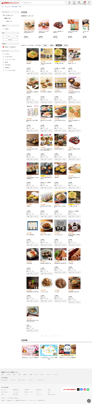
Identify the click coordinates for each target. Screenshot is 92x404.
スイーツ (26, 394)
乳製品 (49, 389)
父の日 (14, 374)
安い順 (65, 45)
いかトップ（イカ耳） (44, 291)
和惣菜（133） (7, 18)
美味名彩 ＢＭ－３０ (72, 63)
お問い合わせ (16, 398)
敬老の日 (25, 374)
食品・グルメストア (22, 380)
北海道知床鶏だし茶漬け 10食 (73, 291)
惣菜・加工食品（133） (8, 15)
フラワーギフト (39, 394)
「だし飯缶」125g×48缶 (58, 63)
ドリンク (37, 392)
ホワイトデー (56, 374)
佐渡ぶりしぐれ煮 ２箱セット (45, 234)
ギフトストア (13, 380)
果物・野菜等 (38, 389)
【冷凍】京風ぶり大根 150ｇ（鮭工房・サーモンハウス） (33, 321)
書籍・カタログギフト (52, 394)
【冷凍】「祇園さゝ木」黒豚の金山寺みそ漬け (32, 92)
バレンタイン (49, 374)
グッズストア (30, 380)
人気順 (45, 45)
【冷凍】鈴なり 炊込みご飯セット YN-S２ (46, 64)
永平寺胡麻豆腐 (29, 263)
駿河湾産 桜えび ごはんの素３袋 (60, 206)
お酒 (49, 392)
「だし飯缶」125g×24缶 (72, 205)
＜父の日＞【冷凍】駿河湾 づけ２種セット (74, 121)
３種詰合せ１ (29, 205)
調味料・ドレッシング (28, 392)
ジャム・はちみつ (16, 392)
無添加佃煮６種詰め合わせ (59, 148)
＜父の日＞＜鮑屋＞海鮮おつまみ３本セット (46, 178)
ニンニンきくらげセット (58, 234)
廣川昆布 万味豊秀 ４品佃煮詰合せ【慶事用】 (74, 235)
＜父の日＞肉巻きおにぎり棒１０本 (60, 121)
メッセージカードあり (9, 59)
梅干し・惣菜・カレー (5, 392)
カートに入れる (35, 73)
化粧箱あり (6, 67)
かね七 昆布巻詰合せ (30, 234)
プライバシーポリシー (33, 400)
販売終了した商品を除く (9, 47)
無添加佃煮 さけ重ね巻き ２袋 (45, 263)
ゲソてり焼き (56, 291)
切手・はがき (3, 389)
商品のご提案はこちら (41, 400)
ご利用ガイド (3, 398)
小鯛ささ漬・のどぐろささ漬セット (46, 121)
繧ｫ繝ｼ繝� (84, 3)
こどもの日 (8, 374)
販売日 (51, 45)
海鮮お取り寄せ (15, 389)
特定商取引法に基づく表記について (21, 400)
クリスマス (42, 374)
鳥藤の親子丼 (29, 63)
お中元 (19, 374)
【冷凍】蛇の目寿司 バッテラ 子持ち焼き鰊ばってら (32, 178)
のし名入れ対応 (7, 56)
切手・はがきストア (4, 380)
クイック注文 (79, 3)
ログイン (69, 3)
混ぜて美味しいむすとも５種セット (46, 206)
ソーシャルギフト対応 (9, 70)
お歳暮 (30, 374)
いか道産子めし (71, 263)
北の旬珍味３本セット (58, 91)
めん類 (2, 394)
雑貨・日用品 (15, 394)
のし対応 (6, 54)
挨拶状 (5, 62)
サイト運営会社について (10, 400)
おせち (36, 374)
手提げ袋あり (7, 65)
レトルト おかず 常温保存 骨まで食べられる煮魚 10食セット (46, 149)
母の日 (2, 374)
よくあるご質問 (10, 398)
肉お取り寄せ (27, 389)
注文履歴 (74, 3)
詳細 (28, 73)
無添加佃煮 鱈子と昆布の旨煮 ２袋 (60, 263)
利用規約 (2, 400)
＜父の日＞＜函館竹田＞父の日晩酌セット (74, 149)
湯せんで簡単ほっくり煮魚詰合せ (46, 91)
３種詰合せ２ (56, 177)
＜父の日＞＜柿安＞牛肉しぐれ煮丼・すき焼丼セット (74, 92)
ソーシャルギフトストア (40, 380)
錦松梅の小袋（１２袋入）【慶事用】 (32, 121)
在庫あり (6, 29)
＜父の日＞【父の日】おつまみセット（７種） (32, 149)
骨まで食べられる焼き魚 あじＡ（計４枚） (74, 178)
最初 (42, 335)
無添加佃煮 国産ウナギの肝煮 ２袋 (32, 291)
